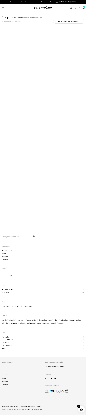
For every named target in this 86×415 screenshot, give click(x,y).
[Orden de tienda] (68, 21)
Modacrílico (64, 320)
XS (8, 306)
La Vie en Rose (7, 340)
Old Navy (5, 343)
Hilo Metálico (42, 320)
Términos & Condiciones (10, 406)
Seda (39, 323)
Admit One (6, 337)
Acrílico (4, 320)
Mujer (4, 253)
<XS (3, 306)
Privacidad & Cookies (27, 406)
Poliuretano (31, 323)
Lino (56, 320)
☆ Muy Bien (6, 292)
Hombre (5, 257)
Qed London (7, 345)
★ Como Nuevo (8, 289)
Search (33, 236)
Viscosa (60, 323)
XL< (30, 306)
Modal (72, 320)
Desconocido (31, 320)
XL (26, 306)
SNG (3, 348)
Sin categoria (7, 250)
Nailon (78, 320)
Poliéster (22, 323)
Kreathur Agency (33, 409)
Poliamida (13, 323)
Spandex (46, 323)
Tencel (53, 323)
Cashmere (21, 320)
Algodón (12, 320)
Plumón (5, 323)
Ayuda (39, 406)
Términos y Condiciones (54, 366)
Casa (14, 17)
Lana (50, 320)
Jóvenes (5, 260)
